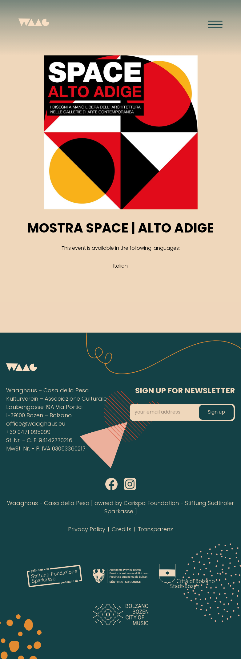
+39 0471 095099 (28, 432)
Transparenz (155, 530)
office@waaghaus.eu (35, 424)
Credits (121, 530)
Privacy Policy (86, 530)
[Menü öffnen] (215, 24)
